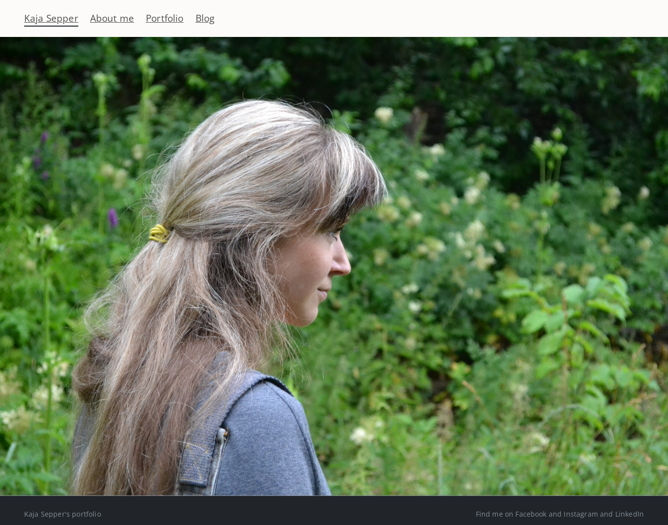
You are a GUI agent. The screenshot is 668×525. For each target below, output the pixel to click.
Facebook (530, 514)
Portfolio (164, 18)
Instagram (581, 514)
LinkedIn (629, 514)
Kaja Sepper (51, 18)
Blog (205, 18)
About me (112, 18)
